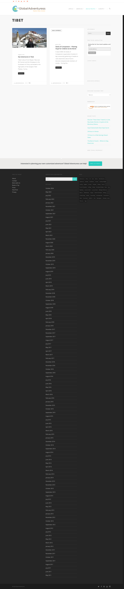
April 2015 (49, 427)
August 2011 (49, 564)
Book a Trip (15, 185)
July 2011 (48, 568)
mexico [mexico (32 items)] (81, 192)
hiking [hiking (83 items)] (93, 187)
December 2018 (50, 293)
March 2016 (49, 394)
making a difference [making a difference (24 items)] (103, 189)
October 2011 (50, 557)
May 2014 (48, 463)
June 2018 (48, 311)
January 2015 (49, 438)
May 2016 (48, 387)
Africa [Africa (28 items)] (87, 178)
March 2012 (49, 543)
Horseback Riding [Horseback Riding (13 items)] (99, 187)
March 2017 (49, 355)
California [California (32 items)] (82, 181)
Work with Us (16, 183)
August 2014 (49, 452)
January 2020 (49, 253)
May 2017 (48, 347)
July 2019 (48, 275)
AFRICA (71, 9)
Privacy (14, 192)
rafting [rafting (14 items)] (104, 192)
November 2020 (50, 239)
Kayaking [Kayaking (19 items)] (81, 189)
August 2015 (49, 416)
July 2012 (48, 532)
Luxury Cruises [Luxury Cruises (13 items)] (88, 189)
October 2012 (50, 521)
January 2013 (49, 514)
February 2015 (50, 434)
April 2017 (49, 351)
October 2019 (50, 264)
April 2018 (49, 318)
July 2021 (48, 221)
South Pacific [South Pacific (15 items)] (106, 195)
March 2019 (49, 286)
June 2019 (48, 279)
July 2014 (48, 456)
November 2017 (50, 333)
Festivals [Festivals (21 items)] (94, 184)
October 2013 (50, 488)
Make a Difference (56, 30)
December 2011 (50, 550)
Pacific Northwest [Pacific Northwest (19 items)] (98, 192)
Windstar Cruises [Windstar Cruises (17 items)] (106, 198)
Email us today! (95, 163)
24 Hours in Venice (93, 131)
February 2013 (50, 510)
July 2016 (48, 380)
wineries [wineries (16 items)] (81, 201)
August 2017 (49, 340)
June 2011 (48, 571)
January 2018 (49, 326)
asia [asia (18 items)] (93, 178)
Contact (14, 181)
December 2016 (50, 362)
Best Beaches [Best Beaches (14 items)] (101, 178)
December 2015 (50, 405)
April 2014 (49, 467)
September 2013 (50, 492)
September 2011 (50, 561)
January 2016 (49, 402)
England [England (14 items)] (85, 184)
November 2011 (50, 553)
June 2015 (48, 423)
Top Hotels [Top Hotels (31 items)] (85, 198)
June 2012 (48, 535)
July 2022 (48, 195)
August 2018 (49, 308)
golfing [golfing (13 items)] (89, 187)
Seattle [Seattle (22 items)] (87, 195)
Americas (80, 9)
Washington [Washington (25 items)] (99, 198)
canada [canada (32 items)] (86, 181)
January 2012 (49, 546)
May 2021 (48, 228)
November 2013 (50, 485)
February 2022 (50, 199)
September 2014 (50, 449)
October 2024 (50, 188)
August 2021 (49, 217)
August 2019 (49, 271)
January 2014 (49, 478)
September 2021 (50, 213)
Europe (102, 9)
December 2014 (50, 441)
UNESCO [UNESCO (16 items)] (90, 198)
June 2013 (48, 503)
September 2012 (50, 525)
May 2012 (48, 539)
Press (14, 187)
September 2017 (50, 336)
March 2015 (49, 430)
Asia (16, 30)
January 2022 (49, 203)
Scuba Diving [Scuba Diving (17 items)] (82, 195)
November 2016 (50, 365)
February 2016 (50, 398)
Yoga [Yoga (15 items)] (85, 201)
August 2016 (49, 376)
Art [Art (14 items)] (90, 178)
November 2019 (50, 261)
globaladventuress (19, 83)
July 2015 (48, 420)
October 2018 (50, 300)
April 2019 (49, 282)
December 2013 (50, 481)
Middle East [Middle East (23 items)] (86, 192)
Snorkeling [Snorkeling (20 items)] (92, 195)
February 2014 (50, 474)
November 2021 (50, 206)
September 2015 (50, 412)
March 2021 (49, 235)
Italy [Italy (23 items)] (109, 187)
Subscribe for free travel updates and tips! (99, 45)
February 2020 (50, 250)
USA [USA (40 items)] (94, 198)
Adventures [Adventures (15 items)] (82, 178)
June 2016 (48, 383)
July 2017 (48, 344)
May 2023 (48, 192)
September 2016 (50, 373)
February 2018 (50, 322)
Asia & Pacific (91, 9)
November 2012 (50, 517)
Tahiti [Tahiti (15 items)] (81, 198)
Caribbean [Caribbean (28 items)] (91, 181)
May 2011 (48, 575)
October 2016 (50, 369)
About (14, 178)
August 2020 (49, 242)
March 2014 (49, 470)
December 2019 (50, 257)
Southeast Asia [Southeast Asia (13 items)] (99, 195)
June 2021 (48, 224)
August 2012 (49, 528)
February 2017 (50, 358)
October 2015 (50, 409)
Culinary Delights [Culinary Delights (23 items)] (102, 181)
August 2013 (49, 496)
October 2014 (50, 445)
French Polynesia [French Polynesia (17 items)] (83, 187)
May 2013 (48, 506)
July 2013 (48, 499)
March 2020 (49, 246)
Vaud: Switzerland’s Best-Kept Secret (98, 128)
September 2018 (50, 304)
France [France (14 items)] (103, 184)
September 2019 (50, 268)
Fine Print (15, 190)
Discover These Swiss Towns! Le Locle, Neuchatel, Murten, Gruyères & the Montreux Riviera (98, 122)
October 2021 (50, 210)
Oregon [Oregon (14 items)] (91, 192)
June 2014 (48, 459)
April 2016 (49, 391)
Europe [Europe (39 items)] (89, 184)
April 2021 (49, 232)
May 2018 (48, 315)
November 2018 (50, 297)
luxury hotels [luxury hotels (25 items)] (95, 189)
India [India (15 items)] (106, 187)
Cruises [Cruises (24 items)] (96, 181)
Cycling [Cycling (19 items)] (81, 184)
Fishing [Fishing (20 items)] (99, 184)
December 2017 (50, 329)
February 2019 (50, 289)
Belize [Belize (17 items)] (96, 178)
